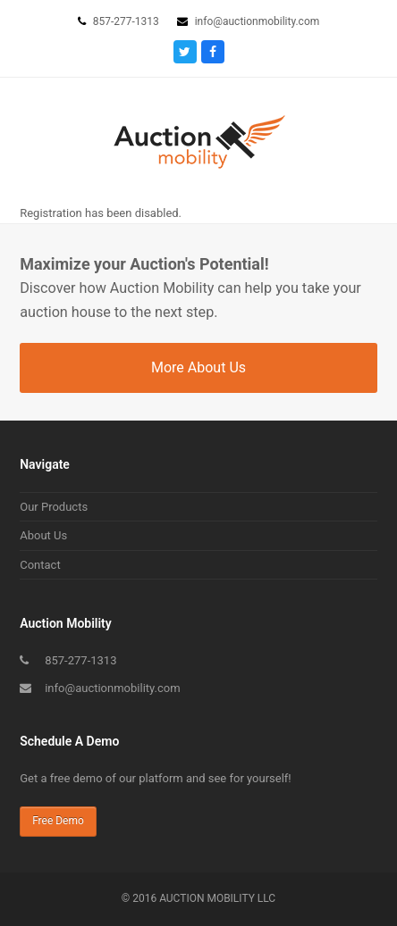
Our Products (54, 506)
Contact (40, 564)
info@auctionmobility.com (112, 688)
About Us (43, 535)
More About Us (198, 367)
